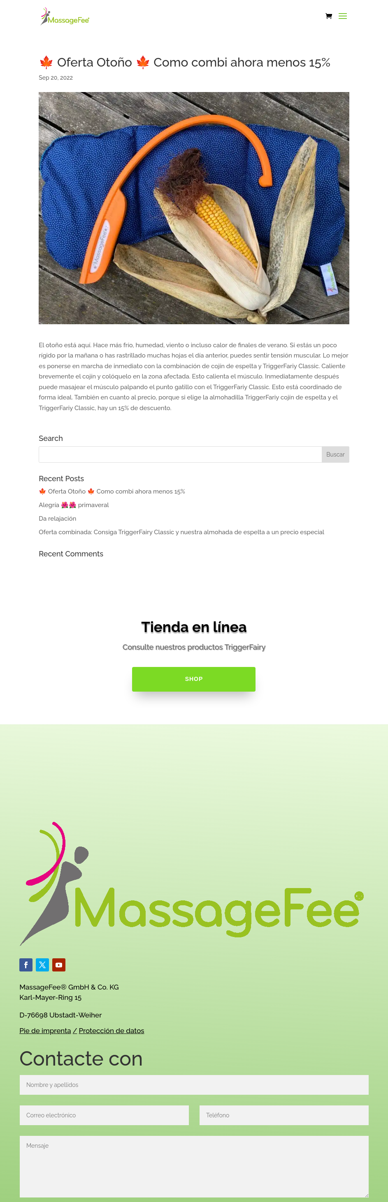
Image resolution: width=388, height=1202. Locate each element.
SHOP (194, 679)
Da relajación (57, 518)
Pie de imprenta (45, 1031)
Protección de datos (111, 1031)
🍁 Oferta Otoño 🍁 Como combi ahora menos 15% (112, 491)
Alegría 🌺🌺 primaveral (74, 505)
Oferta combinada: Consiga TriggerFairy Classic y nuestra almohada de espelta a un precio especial (181, 532)
